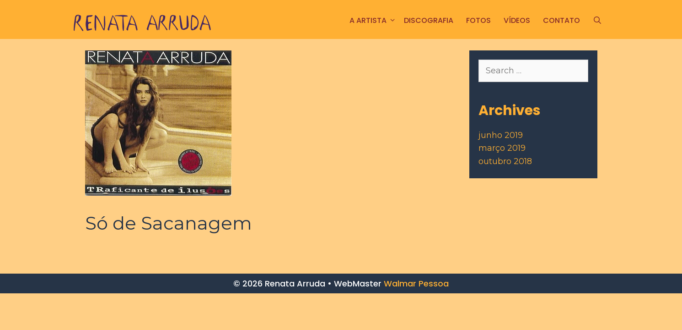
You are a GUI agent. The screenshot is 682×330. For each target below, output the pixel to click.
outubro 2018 (505, 161)
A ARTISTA (373, 20)
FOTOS (478, 20)
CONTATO (561, 20)
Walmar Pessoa (416, 283)
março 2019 (502, 148)
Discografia (428, 20)
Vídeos (517, 20)
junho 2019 (500, 135)
